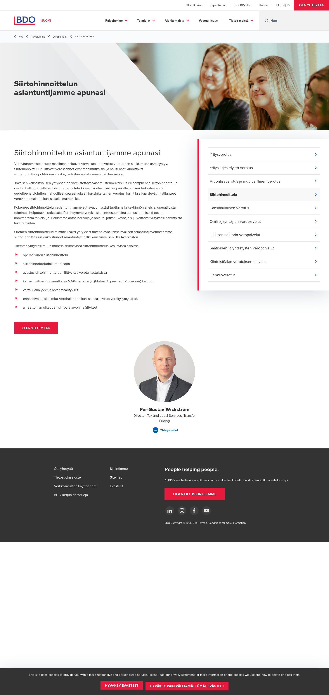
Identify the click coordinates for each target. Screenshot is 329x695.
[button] (311, 5)
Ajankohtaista (174, 20)
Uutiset (263, 5)
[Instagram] (182, 510)
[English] (283, 5)
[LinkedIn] (169, 510)
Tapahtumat (218, 5)
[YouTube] (206, 510)
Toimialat (143, 20)
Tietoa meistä (239, 20)
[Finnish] (277, 5)
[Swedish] (288, 5)
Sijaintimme (193, 5)
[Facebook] (194, 510)
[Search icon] (266, 20)
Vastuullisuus (208, 20)
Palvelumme (114, 20)
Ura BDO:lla (242, 5)
